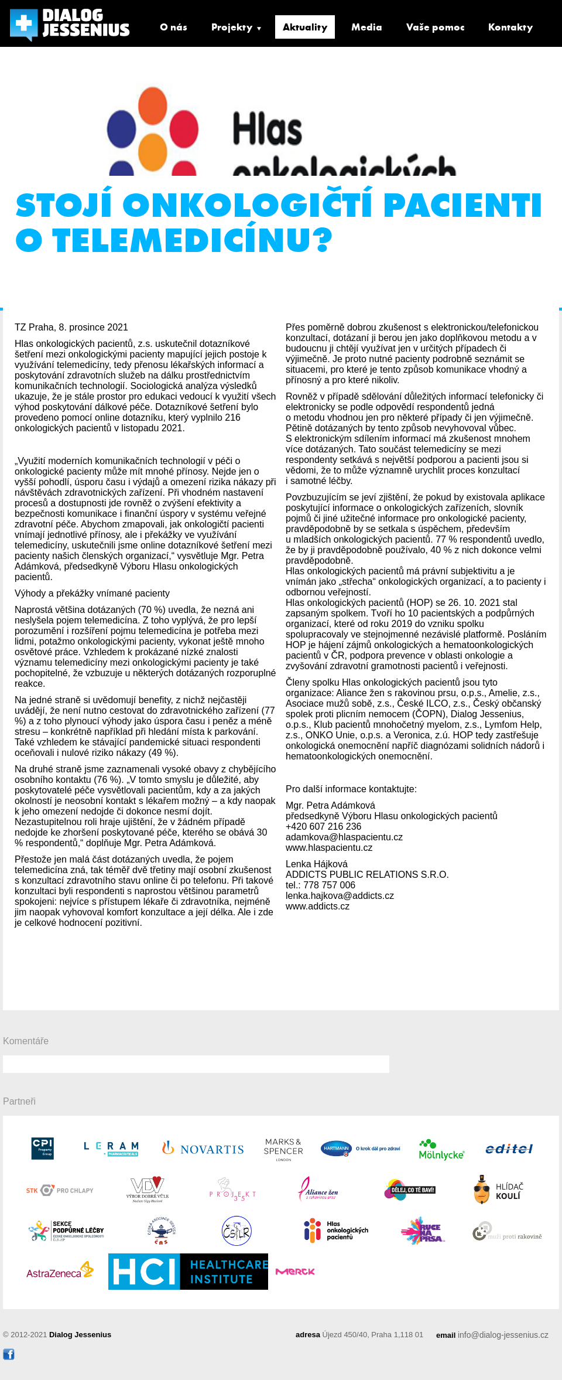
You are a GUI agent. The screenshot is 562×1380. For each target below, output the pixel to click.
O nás (173, 27)
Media (366, 27)
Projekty (231, 27)
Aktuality (305, 27)
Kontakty (510, 27)
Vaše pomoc (435, 27)
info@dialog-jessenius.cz (503, 1335)
